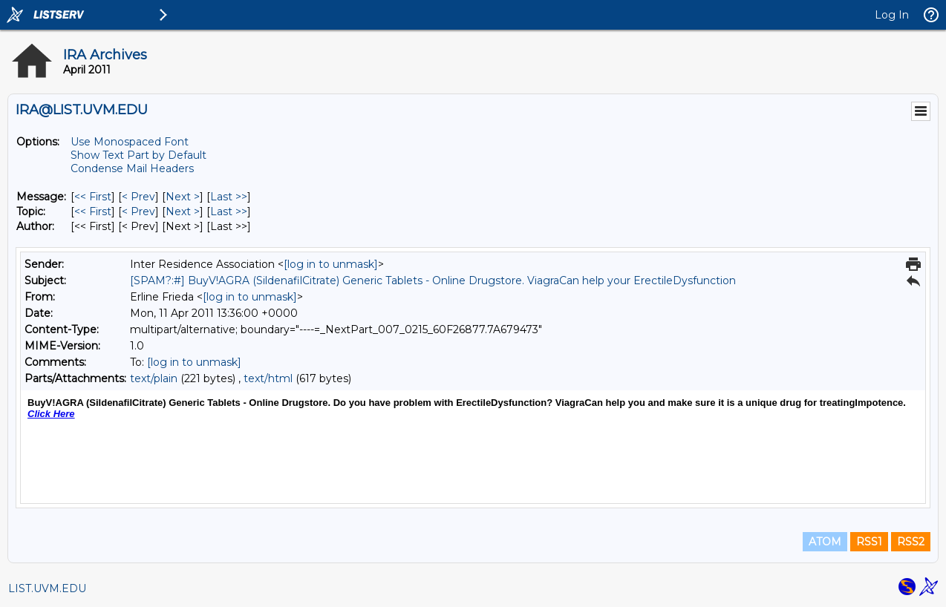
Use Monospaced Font (130, 141)
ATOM (825, 541)
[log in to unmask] (331, 264)
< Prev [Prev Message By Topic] (138, 211)
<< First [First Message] (92, 196)
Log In (892, 15)
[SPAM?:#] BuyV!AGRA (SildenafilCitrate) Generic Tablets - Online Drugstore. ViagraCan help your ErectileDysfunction (433, 280)
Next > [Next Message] (183, 196)
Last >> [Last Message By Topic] (228, 211)
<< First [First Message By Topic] (92, 211)
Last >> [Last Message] (228, 196)
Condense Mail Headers (132, 168)
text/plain (153, 378)
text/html (268, 378)
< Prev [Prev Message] (138, 196)
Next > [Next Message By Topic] (183, 211)
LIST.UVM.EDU (47, 588)
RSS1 (869, 541)
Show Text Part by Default (138, 155)
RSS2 (910, 541)
